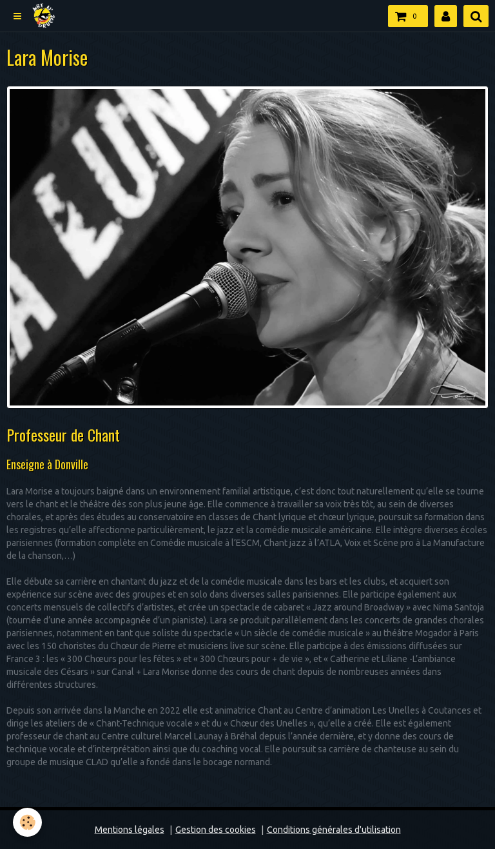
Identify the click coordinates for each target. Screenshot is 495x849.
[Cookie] (27, 822)
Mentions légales (129, 830)
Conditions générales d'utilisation (334, 830)
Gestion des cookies (215, 830)
